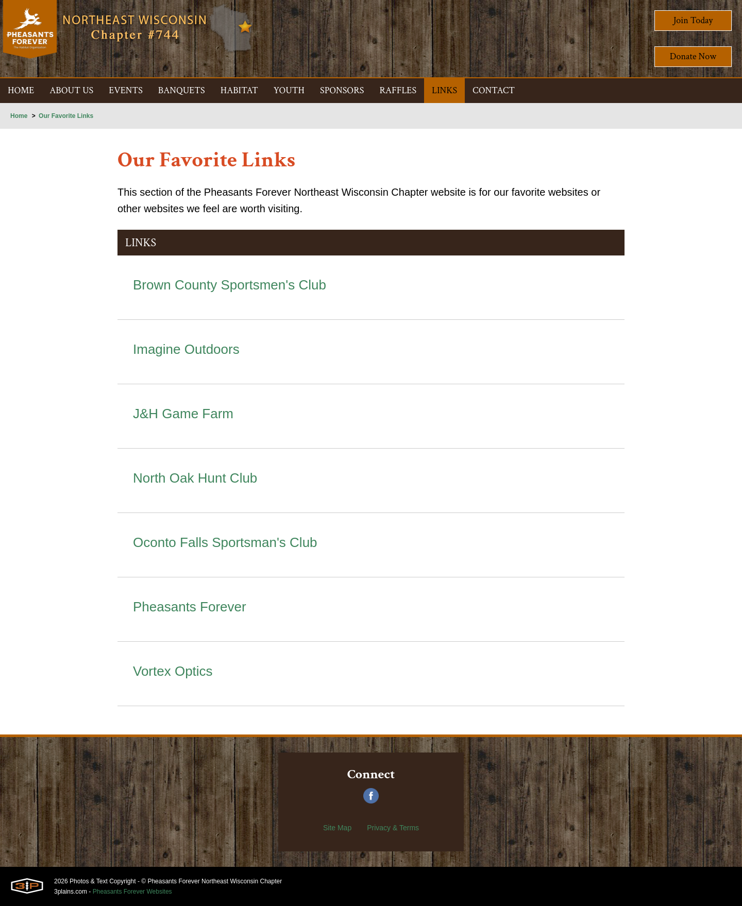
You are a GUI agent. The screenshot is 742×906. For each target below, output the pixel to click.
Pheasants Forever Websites (132, 891)
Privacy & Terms (393, 828)
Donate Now (693, 56)
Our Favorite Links (66, 115)
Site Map (337, 828)
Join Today (693, 20)
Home (18, 115)
